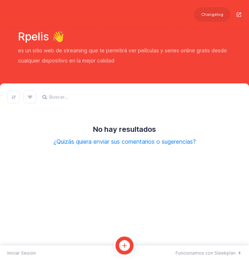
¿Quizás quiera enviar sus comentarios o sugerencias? (125, 141)
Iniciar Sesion (21, 253)
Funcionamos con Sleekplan (206, 253)
